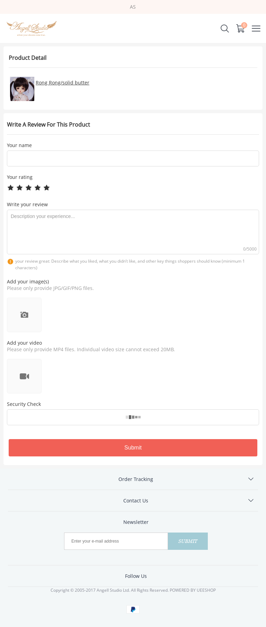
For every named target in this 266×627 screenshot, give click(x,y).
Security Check (24, 404)
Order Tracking (135, 479)
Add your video (24, 342)
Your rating (20, 177)
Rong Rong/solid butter (62, 82)
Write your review (27, 204)
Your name (19, 145)
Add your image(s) (28, 281)
